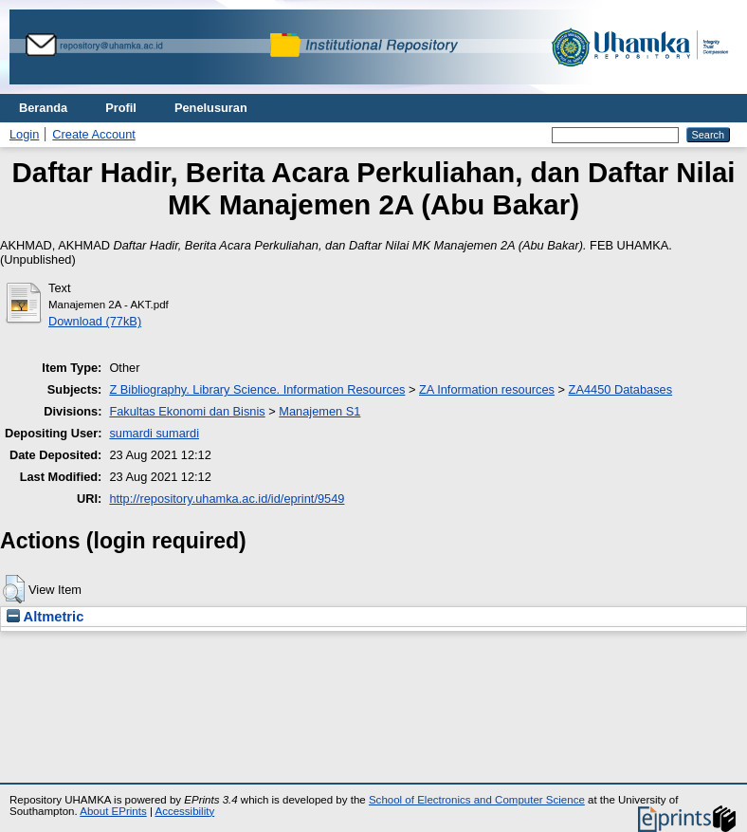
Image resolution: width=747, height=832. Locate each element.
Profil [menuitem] (121, 108)
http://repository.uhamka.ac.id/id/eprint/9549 (226, 498)
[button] (14, 589)
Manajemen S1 (319, 411)
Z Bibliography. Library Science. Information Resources (257, 389)
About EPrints (113, 811)
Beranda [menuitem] (43, 108)
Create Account (94, 134)
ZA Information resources (487, 389)
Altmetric (45, 616)
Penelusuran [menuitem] (210, 108)
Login (24, 134)
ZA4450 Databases (621, 389)
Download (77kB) (94, 321)
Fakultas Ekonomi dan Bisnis (186, 411)
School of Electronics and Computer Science (477, 799)
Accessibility (184, 811)
